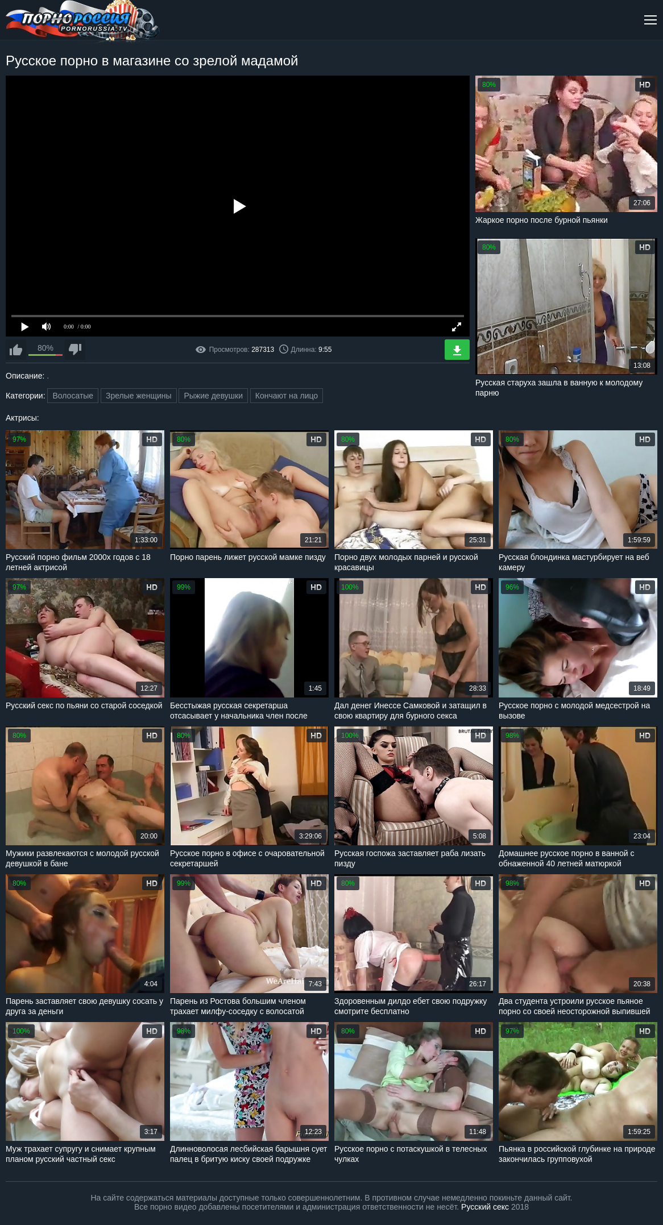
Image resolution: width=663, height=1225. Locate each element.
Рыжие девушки (213, 395)
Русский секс (485, 1206)
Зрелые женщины (139, 395)
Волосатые (72, 395)
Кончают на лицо (286, 395)
